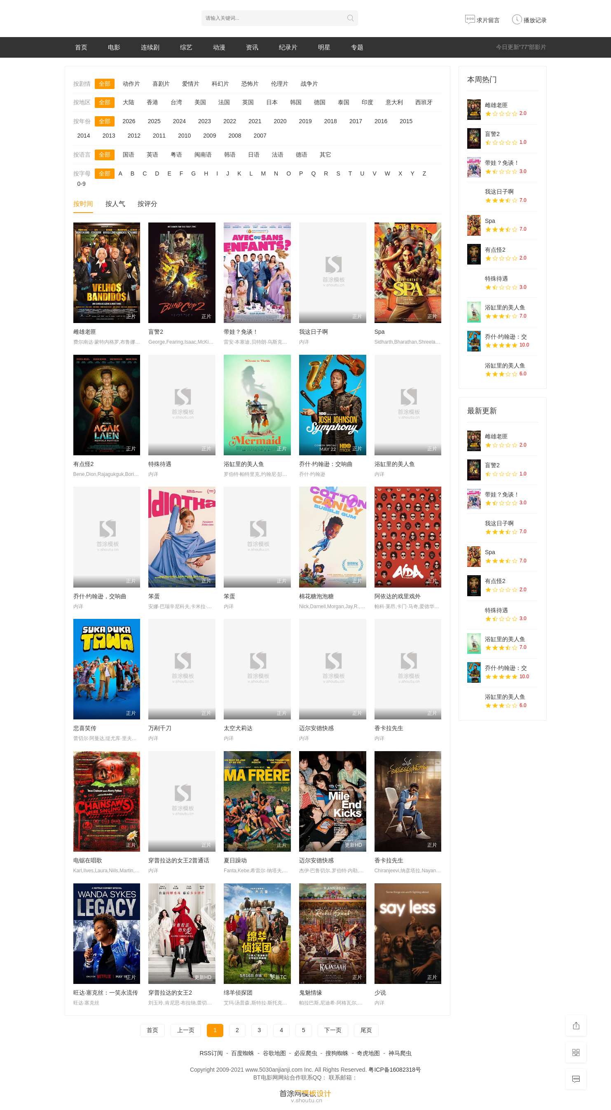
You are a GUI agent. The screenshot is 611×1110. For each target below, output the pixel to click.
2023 (204, 121)
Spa (380, 331)
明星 (324, 47)
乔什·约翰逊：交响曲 (326, 464)
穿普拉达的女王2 (170, 992)
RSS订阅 (211, 1053)
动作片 (131, 83)
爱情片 (190, 83)
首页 (81, 47)
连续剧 (150, 47)
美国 (200, 102)
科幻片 (220, 83)
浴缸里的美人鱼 (244, 464)
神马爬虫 (400, 1053)
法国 (224, 102)
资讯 (252, 47)
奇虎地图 (368, 1053)
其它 (325, 154)
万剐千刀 (159, 728)
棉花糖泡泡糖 (316, 596)
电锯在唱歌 (87, 860)
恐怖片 (250, 83)
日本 (272, 102)
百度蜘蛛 (242, 1053)
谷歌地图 (274, 1053)
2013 (109, 135)
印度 (367, 102)
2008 (234, 135)
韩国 (296, 102)
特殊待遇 (159, 464)
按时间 (83, 203)
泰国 (343, 102)
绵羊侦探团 (238, 992)
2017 (355, 121)
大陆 (128, 102)
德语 (301, 154)
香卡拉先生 (389, 728)
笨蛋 (154, 596)
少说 (380, 992)
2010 (184, 135)
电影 (114, 47)
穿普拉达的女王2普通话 (178, 860)
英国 (248, 102)
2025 (154, 121)
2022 (229, 121)
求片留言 (482, 20)
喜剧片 (161, 83)
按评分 (147, 203)
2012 (134, 135)
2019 (305, 121)
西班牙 (424, 102)
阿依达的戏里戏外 (398, 596)
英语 (152, 154)
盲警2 (155, 331)
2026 (129, 121)
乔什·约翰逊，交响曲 (100, 596)
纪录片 (288, 47)
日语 (254, 154)
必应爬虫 (305, 1053)
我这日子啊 (313, 331)
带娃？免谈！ (241, 331)
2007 (260, 135)
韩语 (230, 154)
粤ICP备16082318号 (394, 1069)
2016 (381, 121)
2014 (83, 135)
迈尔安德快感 (316, 728)
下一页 (333, 1030)
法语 (277, 154)
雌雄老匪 (84, 331)
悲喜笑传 (84, 728)
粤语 (176, 154)
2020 (280, 121)
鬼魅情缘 (310, 992)
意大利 (394, 102)
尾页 (366, 1030)
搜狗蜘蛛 (337, 1053)
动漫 (219, 47)
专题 (357, 47)
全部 (104, 83)
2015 (406, 121)
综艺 (186, 47)
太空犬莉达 (238, 728)
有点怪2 (83, 464)
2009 (209, 135)
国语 (128, 154)
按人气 (115, 203)
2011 (159, 135)
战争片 (309, 83)
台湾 (176, 102)
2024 (179, 121)
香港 (152, 102)
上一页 (185, 1030)
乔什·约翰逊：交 (506, 336)
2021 (254, 121)
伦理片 (279, 83)
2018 (330, 121)
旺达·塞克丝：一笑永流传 (105, 992)
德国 (319, 102)
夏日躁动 (235, 860)
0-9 (81, 183)
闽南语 (203, 154)
